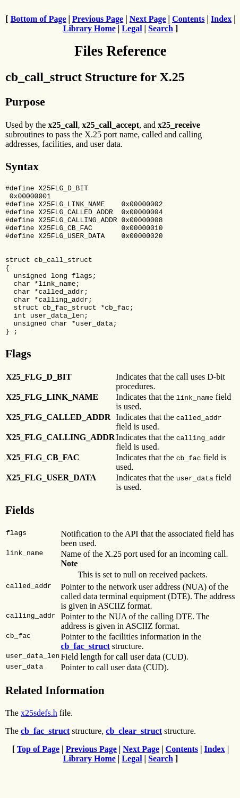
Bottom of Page (38, 18)
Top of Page (38, 779)
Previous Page (97, 18)
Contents (188, 18)
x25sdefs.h (39, 743)
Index (221, 18)
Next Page (148, 18)
